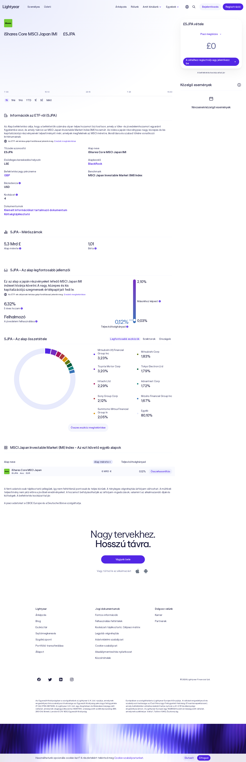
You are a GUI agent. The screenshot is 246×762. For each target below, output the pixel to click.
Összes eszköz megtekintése (88, 427)
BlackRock (95, 163)
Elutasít (189, 757)
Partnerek (161, 621)
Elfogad (203, 757)
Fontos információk (106, 615)
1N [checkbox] (6, 100)
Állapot (40, 651)
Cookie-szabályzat (106, 645)
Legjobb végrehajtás (107, 633)
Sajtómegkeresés (46, 633)
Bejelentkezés (210, 6)
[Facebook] (39, 679)
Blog (38, 621)
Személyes (34, 6)
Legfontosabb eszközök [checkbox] (124, 339)
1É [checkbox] (36, 100)
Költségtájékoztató (17, 214)
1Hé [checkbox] (13, 100)
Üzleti (47, 6)
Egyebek (173, 7)
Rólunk (135, 6)
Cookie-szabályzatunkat (128, 757)
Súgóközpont (44, 639)
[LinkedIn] (60, 679)
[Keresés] (193, 6)
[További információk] (239, 85)
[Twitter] (49, 679)
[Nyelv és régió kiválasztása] (187, 6)
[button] (46, 148)
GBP (7, 175)
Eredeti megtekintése (65, 141)
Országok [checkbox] (165, 339)
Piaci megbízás (211, 34)
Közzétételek (103, 658)
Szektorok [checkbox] (149, 339)
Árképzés (121, 6)
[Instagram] (71, 679)
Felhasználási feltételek (108, 621)
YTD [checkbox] (28, 100)
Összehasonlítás (160, 471)
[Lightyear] (11, 7)
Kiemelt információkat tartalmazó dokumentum (35, 210)
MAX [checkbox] (49, 100)
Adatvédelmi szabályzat (109, 639)
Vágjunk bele (123, 559)
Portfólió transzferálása (50, 645)
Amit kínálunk (152, 7)
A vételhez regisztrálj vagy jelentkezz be (211, 61)
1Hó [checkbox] (21, 100)
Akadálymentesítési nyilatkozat (113, 651)
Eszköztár (41, 627)
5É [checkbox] (41, 100)
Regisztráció (233, 6)
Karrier (158, 615)
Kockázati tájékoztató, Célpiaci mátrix (117, 627)
